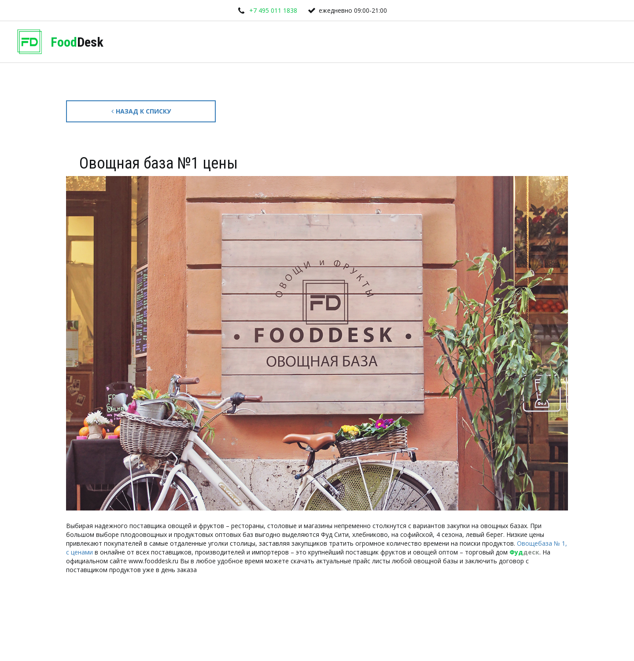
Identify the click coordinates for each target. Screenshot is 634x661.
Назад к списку (141, 111)
